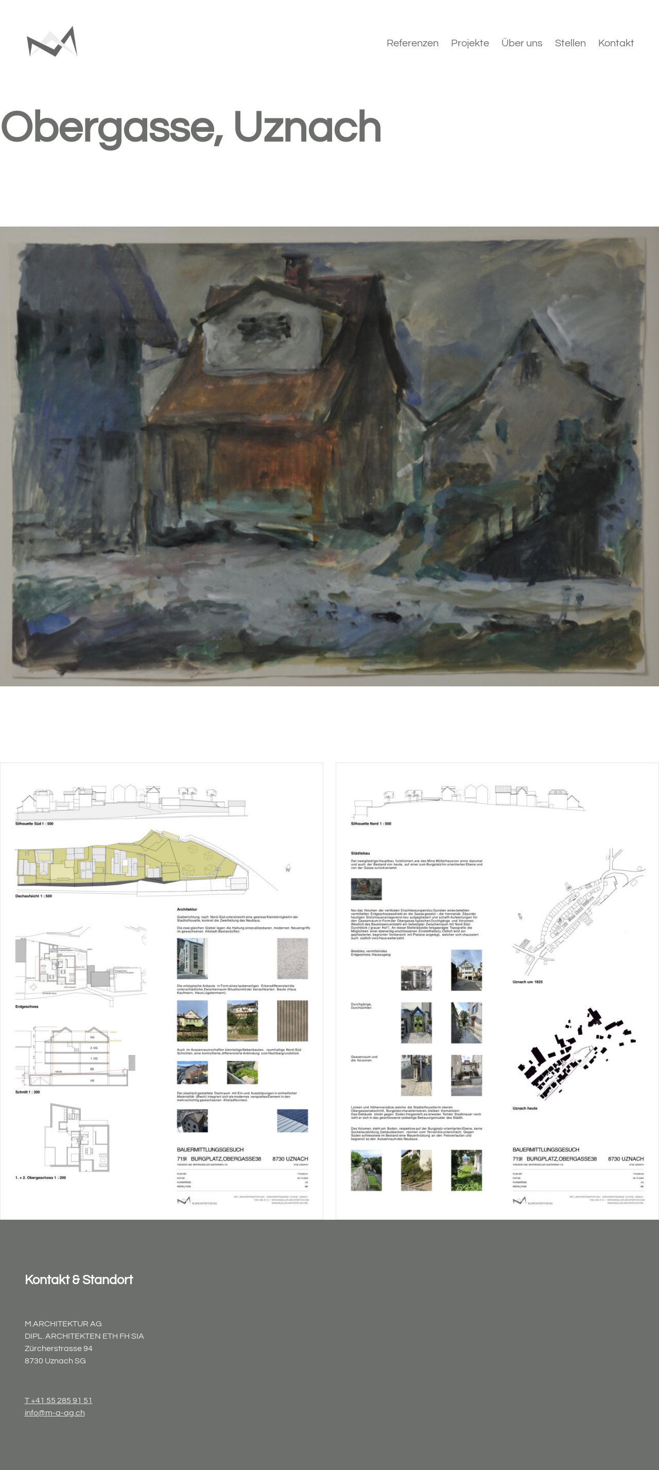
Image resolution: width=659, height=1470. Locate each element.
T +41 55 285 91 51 (59, 1400)
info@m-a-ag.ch (55, 1413)
